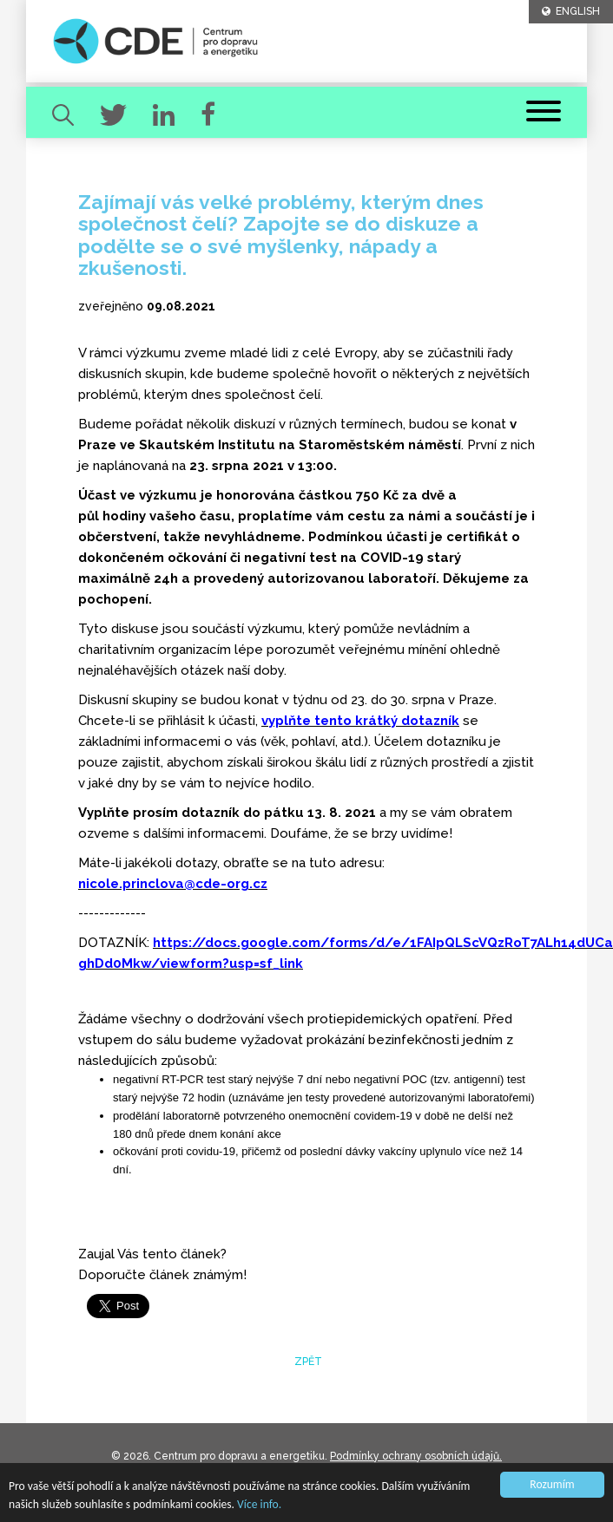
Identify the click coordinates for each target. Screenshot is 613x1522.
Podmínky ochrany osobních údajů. (416, 1456)
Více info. (259, 1504)
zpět (307, 1361)
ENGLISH (571, 11)
